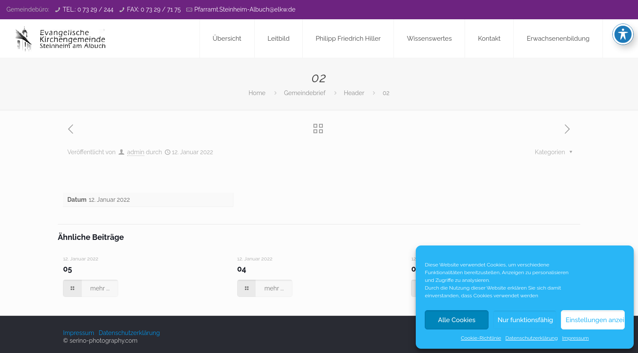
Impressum (575, 338)
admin (135, 152)
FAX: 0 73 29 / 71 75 (154, 9)
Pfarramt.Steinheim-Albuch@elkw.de (244, 9)
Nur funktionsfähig (525, 320)
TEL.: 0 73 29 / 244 (88, 9)
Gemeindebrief (304, 93)
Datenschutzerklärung (531, 338)
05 (67, 268)
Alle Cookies (456, 320)
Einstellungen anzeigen (595, 320)
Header (354, 93)
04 (241, 268)
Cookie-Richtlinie (481, 338)
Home (256, 93)
